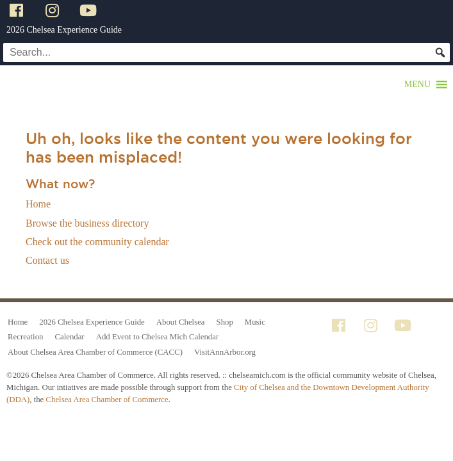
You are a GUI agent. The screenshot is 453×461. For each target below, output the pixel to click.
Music (255, 322)
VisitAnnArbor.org (225, 352)
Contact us (47, 260)
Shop (225, 322)
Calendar (69, 336)
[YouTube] (90, 10)
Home (38, 203)
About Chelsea (180, 322)
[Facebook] (18, 10)
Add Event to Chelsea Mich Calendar (157, 336)
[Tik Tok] (124, 10)
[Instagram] (54, 10)
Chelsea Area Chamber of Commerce (106, 399)
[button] (417, 84)
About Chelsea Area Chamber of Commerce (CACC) (95, 352)
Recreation (25, 336)
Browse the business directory (87, 223)
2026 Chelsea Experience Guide (64, 30)
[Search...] (226, 52)
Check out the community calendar (97, 241)
